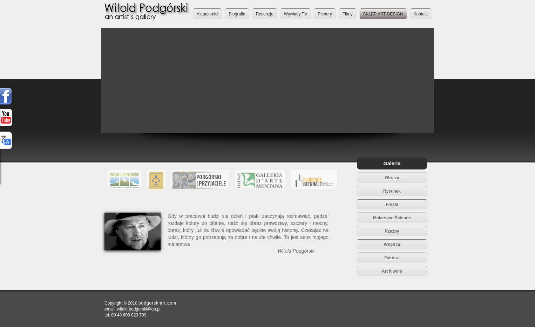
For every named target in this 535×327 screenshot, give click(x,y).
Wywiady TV (295, 14)
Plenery (325, 14)
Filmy (348, 14)
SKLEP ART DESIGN (383, 14)
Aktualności (207, 14)
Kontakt (421, 14)
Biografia (237, 14)
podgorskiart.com (157, 303)
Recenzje (264, 14)
